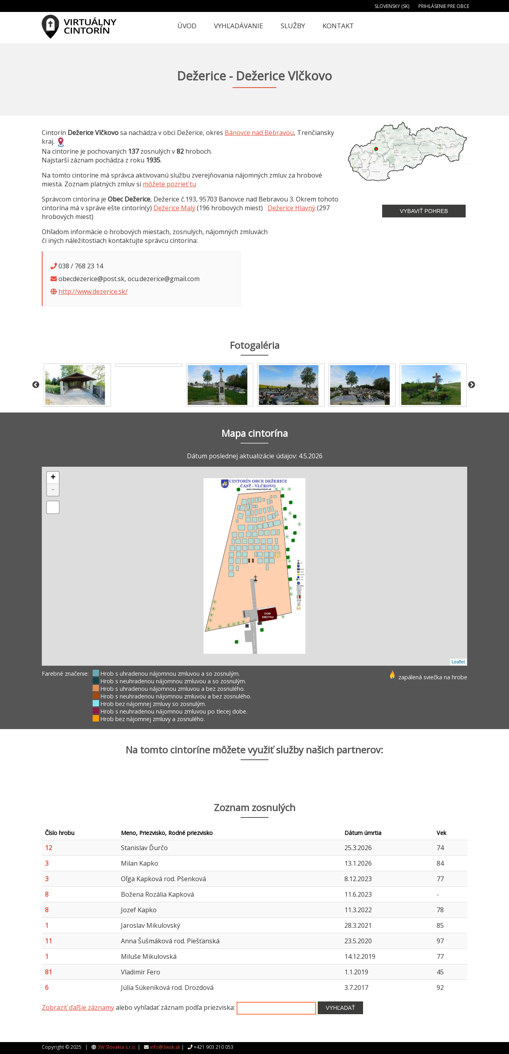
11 (48, 941)
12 (48, 847)
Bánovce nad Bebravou (259, 132)
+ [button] (53, 478)
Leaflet (458, 661)
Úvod (186, 25)
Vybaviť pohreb (424, 211)
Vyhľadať (340, 1008)
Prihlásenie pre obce (443, 6)
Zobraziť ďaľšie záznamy (78, 1007)
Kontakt (338, 25)
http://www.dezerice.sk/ (93, 291)
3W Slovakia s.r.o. (116, 1047)
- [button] (53, 490)
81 (48, 972)
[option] (77, 385)
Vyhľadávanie (238, 25)
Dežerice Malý (174, 207)
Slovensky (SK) (392, 6)
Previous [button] (36, 385)
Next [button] (472, 385)
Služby (293, 25)
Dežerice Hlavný (291, 207)
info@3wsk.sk (165, 1047)
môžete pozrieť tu (169, 184)
